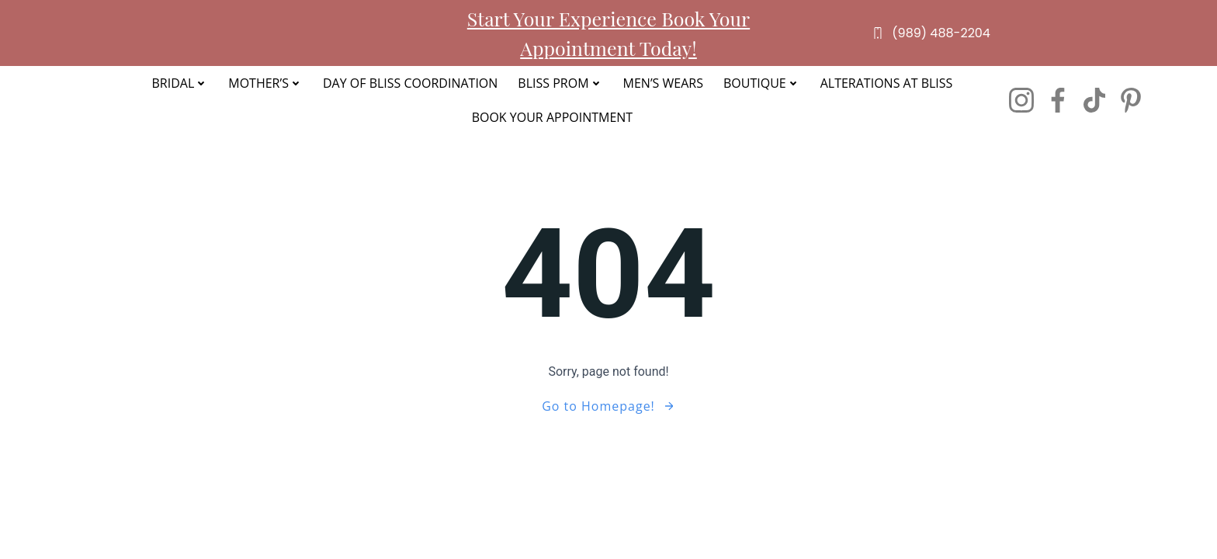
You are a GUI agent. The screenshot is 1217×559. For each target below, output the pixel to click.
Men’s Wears (663, 83)
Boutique (761, 83)
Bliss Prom (560, 83)
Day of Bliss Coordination (410, 83)
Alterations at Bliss (886, 83)
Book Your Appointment (552, 117)
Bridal (179, 83)
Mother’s (265, 83)
